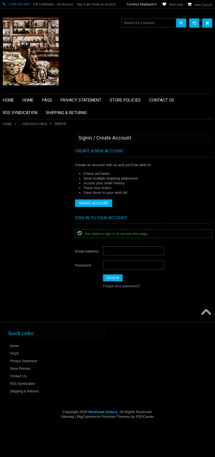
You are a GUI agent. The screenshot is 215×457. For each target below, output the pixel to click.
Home (7, 124)
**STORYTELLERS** (22, 321)
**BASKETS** (16, 160)
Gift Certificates (43, 4)
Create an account (103, 4)
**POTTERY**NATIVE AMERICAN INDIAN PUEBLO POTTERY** (32, 309)
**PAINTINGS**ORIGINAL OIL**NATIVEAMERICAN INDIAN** (32, 266)
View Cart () (203, 4)
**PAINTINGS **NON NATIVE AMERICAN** (28, 172)
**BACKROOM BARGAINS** (27, 151)
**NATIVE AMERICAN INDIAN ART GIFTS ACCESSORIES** (32, 238)
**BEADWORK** (18, 184)
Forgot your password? (121, 286)
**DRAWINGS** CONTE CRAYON (31, 207)
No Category (15, 331)
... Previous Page (33, 124)
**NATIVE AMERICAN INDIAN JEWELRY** (29, 252)
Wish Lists (176, 4)
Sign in (81, 4)
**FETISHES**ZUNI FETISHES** (31, 217)
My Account (65, 4)
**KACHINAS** (17, 227)
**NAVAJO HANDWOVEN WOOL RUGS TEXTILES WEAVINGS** (36, 281)
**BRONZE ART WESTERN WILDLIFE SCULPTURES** (35, 195)
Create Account (94, 203)
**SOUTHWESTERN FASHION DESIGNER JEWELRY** (29, 295)
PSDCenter (145, 449)
